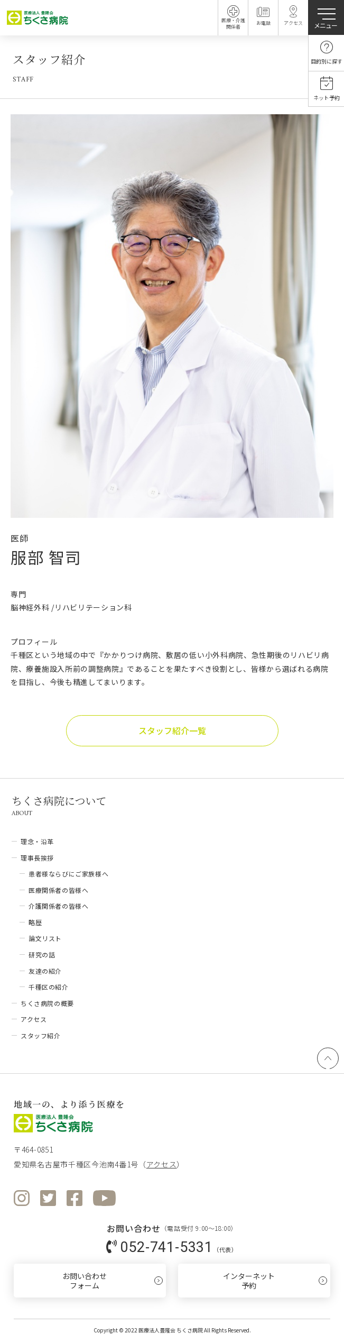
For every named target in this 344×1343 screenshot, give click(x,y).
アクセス (34, 1019)
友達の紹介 (45, 970)
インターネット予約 (249, 1281)
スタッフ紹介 (41, 1035)
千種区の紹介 (49, 986)
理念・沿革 (37, 841)
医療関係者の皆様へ (58, 889)
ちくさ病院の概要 (47, 1003)
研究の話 (42, 954)
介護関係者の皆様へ (58, 905)
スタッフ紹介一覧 (172, 730)
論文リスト (45, 938)
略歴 (35, 922)
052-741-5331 (166, 1246)
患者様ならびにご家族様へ (68, 873)
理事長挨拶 (37, 857)
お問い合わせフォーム (84, 1281)
